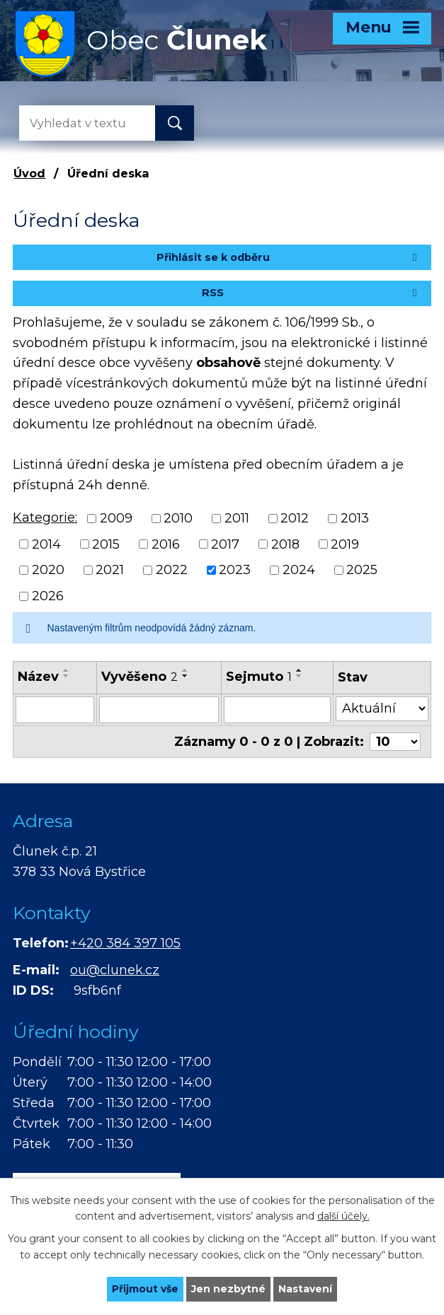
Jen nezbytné (228, 1288)
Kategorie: (45, 517)
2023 (235, 570)
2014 (46, 543)
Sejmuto (259, 676)
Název (38, 676)
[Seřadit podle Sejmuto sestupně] (299, 676)
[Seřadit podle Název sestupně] (66, 676)
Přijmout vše (145, 1288)
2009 (116, 518)
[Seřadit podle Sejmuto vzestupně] (299, 670)
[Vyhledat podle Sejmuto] (277, 709)
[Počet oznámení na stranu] (395, 741)
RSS (311, 292)
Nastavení (305, 1288)
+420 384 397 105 (125, 943)
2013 (355, 518)
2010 (178, 518)
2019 (345, 543)
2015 (106, 543)
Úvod (29, 173)
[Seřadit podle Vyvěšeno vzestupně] (185, 670)
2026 (48, 596)
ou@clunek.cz (114, 970)
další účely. (343, 1216)
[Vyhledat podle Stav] (382, 708)
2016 (166, 543)
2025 (361, 570)
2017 (225, 543)
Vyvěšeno (139, 676)
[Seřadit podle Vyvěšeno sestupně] (185, 676)
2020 (48, 570)
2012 (294, 518)
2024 (299, 570)
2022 (172, 570)
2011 (236, 518)
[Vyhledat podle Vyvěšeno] (159, 709)
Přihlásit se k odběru (288, 257)
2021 (110, 570)
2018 (285, 543)
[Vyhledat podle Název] (55, 709)
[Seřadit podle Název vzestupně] (66, 670)
